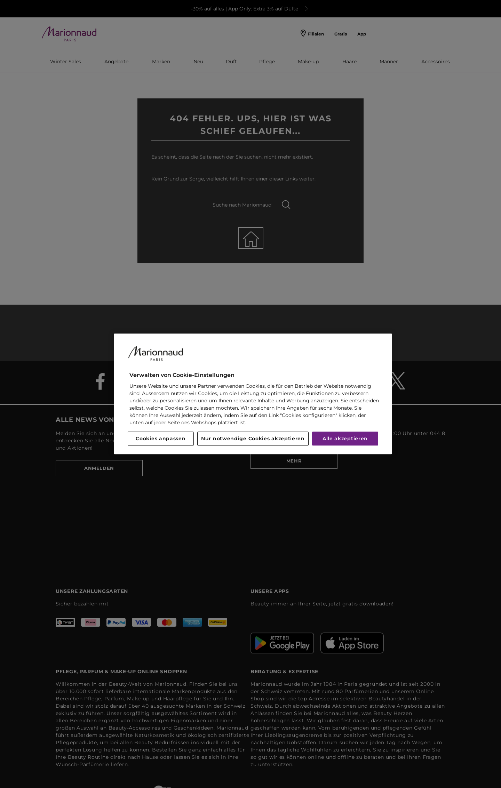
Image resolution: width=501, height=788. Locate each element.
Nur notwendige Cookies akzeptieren (253, 439)
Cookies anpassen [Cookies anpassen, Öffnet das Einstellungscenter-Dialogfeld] (160, 439)
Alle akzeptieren (345, 439)
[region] (253, 393)
